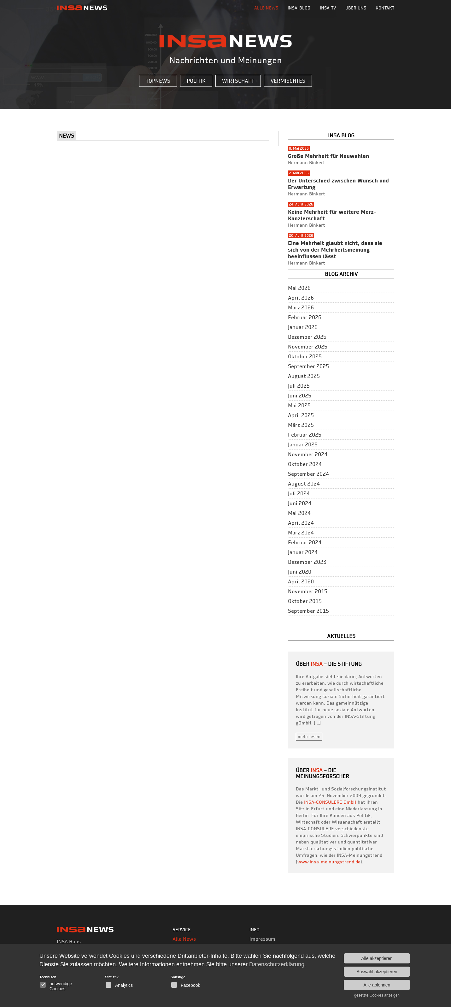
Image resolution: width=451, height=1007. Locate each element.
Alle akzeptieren (377, 958)
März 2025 (301, 425)
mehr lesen (309, 736)
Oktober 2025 (305, 356)
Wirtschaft (238, 81)
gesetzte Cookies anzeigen (377, 995)
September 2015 (308, 611)
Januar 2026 (303, 327)
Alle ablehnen (377, 984)
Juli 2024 (299, 493)
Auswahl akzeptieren (376, 971)
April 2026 (301, 298)
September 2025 (308, 366)
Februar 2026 (304, 317)
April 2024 (301, 523)
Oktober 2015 (305, 601)
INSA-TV (328, 7)
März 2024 (301, 532)
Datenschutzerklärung (276, 964)
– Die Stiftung (336, 664)
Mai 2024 (299, 513)
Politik (196, 81)
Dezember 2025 (307, 337)
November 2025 (307, 346)
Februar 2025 (304, 435)
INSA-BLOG (299, 7)
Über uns (355, 7)
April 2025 (301, 415)
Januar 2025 (303, 444)
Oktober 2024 (305, 464)
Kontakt (385, 7)
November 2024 (307, 454)
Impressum (262, 939)
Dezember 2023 (307, 562)
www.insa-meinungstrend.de (328, 862)
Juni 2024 (299, 503)
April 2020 (301, 581)
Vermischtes (288, 81)
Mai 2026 (299, 288)
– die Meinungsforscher (322, 773)
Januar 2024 (303, 552)
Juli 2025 (299, 386)
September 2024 (308, 474)
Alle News (266, 7)
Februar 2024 (304, 542)
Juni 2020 (299, 572)
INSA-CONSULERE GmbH (330, 802)
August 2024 (304, 483)
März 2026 (301, 307)
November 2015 (307, 591)
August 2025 (304, 376)
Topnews (158, 81)
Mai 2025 (299, 405)
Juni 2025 (299, 395)
